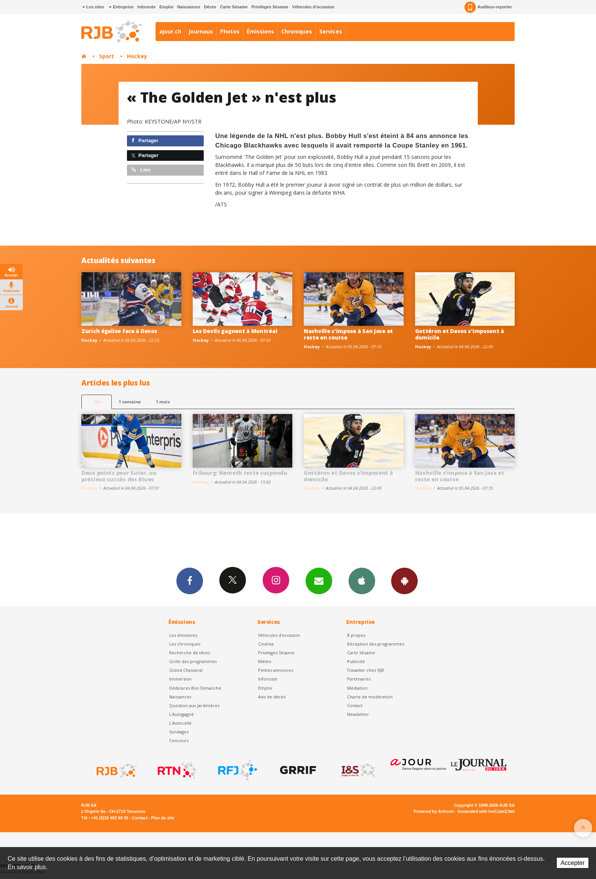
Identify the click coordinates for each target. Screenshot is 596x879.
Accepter (573, 863)
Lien (141, 170)
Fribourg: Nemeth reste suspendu (240, 472)
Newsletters (319, 580)
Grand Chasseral (186, 670)
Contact (355, 705)
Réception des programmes (375, 643)
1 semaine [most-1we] (130, 402)
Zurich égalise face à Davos (119, 331)
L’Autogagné (181, 714)
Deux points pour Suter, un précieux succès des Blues (119, 476)
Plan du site (162, 818)
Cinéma (266, 643)
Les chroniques (184, 643)
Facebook (189, 580)
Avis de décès (271, 696)
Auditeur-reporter (488, 7)
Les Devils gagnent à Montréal (235, 331)
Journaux (201, 31)
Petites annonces (275, 670)
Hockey (137, 56)
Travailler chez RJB (365, 670)
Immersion (180, 678)
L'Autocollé (180, 722)
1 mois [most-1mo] (163, 402)
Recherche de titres (189, 652)
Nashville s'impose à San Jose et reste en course (348, 334)
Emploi (166, 7)
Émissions (260, 31)
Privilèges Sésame (270, 7)
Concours (179, 740)
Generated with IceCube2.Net (486, 811)
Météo (264, 661)
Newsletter (358, 714)
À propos (356, 635)
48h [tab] (96, 402)
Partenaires (359, 678)
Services (330, 31)
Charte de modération (370, 696)
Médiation (357, 687)
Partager (145, 140)
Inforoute (147, 7)
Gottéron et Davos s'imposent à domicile (459, 334)
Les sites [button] (93, 7)
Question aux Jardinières (194, 705)
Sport (106, 56)
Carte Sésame (234, 7)
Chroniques (296, 31)
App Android (405, 580)
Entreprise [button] (121, 7)
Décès (210, 7)
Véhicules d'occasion (313, 7)
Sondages (179, 731)
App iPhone (362, 580)
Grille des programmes (193, 661)
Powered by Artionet (434, 811)
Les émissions (183, 635)
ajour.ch (170, 31)
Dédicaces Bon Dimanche (195, 687)
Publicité (356, 661)
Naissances (188, 7)
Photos (229, 31)
